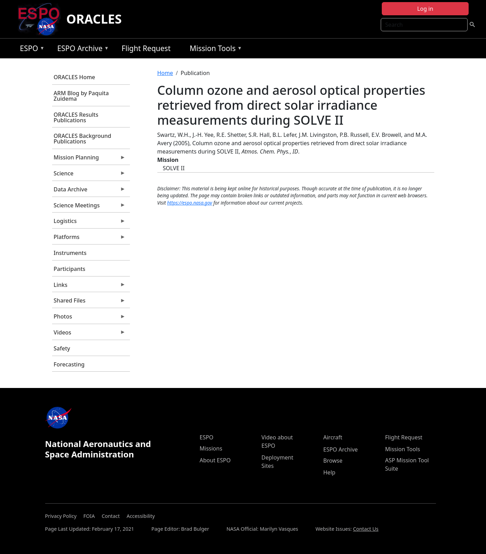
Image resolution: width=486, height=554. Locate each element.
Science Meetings (89, 207)
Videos (89, 334)
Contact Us (365, 529)
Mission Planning (89, 159)
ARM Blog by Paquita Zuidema (81, 95)
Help (329, 472)
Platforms (89, 238)
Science (89, 175)
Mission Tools (214, 49)
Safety (61, 348)
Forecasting (68, 364)
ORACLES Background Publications (82, 138)
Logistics (89, 222)
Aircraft (333, 437)
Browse (333, 460)
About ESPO (215, 460)
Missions (211, 448)
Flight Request (146, 48)
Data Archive (89, 191)
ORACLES (94, 18)
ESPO (30, 49)
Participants (69, 269)
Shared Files (89, 302)
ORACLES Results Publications (75, 117)
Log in (425, 9)
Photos (89, 318)
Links (89, 286)
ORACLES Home (74, 77)
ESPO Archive (81, 49)
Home (165, 73)
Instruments (70, 253)
